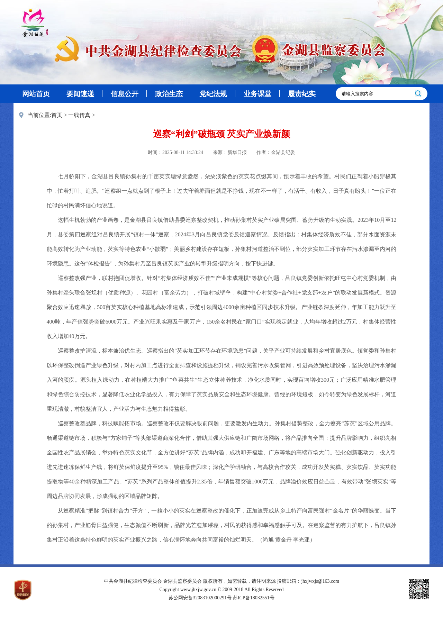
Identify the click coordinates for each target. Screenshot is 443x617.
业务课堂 (257, 94)
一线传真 (79, 115)
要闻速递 (80, 94)
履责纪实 (302, 94)
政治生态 (169, 94)
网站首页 (36, 94)
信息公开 (124, 94)
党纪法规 (213, 94)
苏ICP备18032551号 (253, 597)
